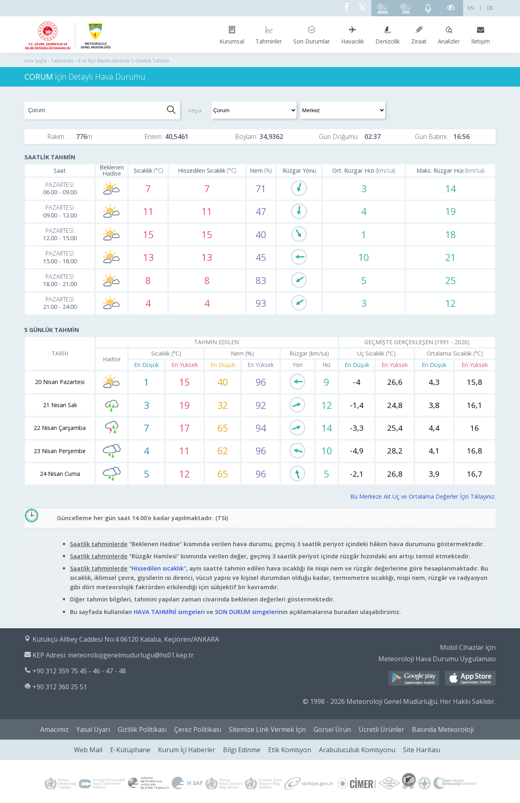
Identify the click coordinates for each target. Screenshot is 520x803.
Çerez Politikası (197, 729)
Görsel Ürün (332, 729)
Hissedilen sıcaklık (158, 568)
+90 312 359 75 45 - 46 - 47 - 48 (79, 670)
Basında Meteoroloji (443, 729)
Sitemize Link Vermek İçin (267, 729)
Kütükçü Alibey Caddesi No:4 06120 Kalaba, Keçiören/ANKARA (125, 639)
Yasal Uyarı (93, 729)
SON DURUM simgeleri (247, 612)
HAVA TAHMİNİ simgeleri (169, 612)
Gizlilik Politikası (142, 729)
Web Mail (88, 749)
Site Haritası (421, 749)
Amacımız (54, 729)
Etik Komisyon (289, 749)
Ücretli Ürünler (381, 729)
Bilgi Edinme (241, 749)
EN (471, 7)
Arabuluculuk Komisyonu (357, 749)
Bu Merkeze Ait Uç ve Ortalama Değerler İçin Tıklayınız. (423, 496)
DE (490, 7)
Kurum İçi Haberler (186, 749)
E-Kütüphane (130, 749)
